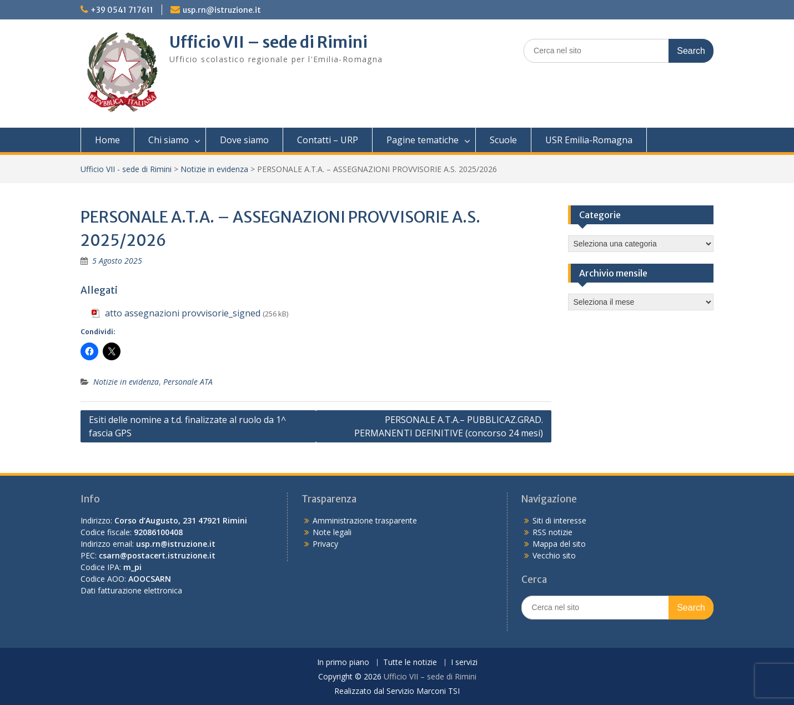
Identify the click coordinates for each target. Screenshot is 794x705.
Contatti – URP (327, 140)
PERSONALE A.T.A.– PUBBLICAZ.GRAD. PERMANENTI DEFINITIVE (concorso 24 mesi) (448, 426)
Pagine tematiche (422, 140)
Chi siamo (168, 140)
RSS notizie (552, 532)
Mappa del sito (559, 543)
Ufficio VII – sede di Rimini (268, 42)
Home (107, 140)
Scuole (503, 140)
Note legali (332, 532)
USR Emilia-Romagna (588, 140)
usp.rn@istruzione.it (222, 10)
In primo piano (343, 662)
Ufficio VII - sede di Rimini (126, 169)
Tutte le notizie (410, 662)
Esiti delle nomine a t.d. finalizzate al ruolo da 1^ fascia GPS (187, 426)
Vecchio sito (554, 555)
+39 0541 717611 (122, 10)
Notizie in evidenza (214, 169)
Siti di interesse (559, 520)
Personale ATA (188, 381)
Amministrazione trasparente (365, 520)
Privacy (325, 543)
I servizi (464, 662)
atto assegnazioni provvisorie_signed (182, 313)
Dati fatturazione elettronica (131, 590)
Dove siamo (244, 140)
